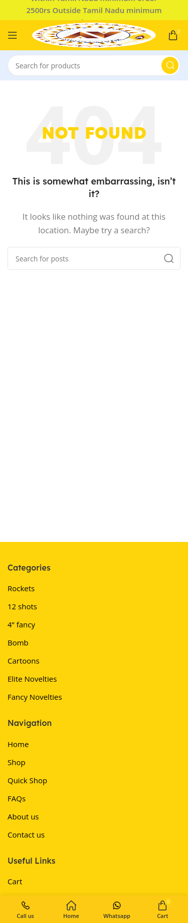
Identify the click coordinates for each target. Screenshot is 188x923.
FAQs (17, 798)
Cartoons (24, 661)
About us (23, 816)
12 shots (22, 606)
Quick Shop (27, 780)
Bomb (18, 642)
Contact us (26, 834)
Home (18, 744)
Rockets (21, 588)
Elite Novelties (32, 679)
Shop (17, 762)
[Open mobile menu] (13, 35)
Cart (15, 881)
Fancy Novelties (35, 697)
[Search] (94, 65)
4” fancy (21, 624)
